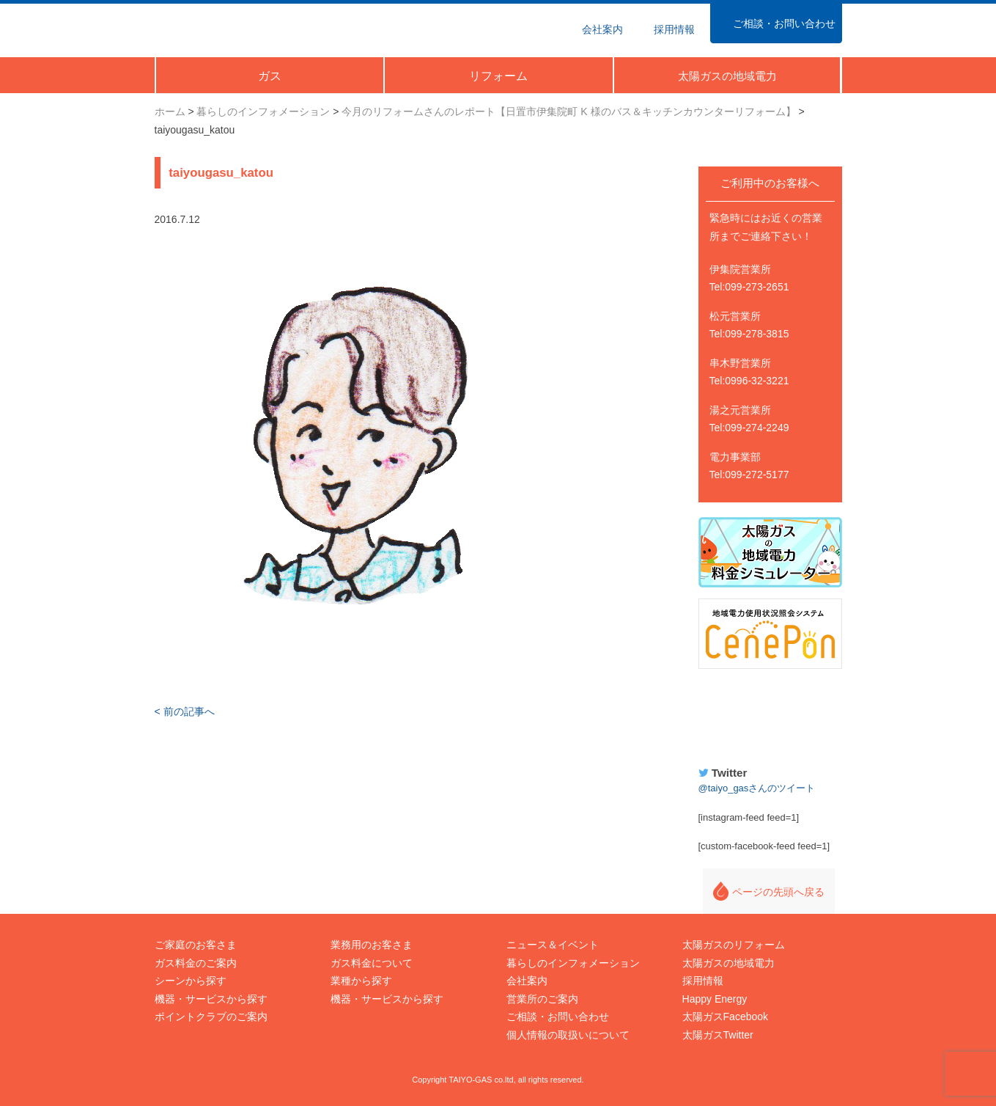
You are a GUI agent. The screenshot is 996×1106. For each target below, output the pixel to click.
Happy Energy (770, 715)
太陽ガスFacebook (725, 1016)
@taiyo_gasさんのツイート (757, 788)
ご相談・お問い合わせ (557, 1016)
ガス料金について (372, 963)
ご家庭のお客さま (196, 945)
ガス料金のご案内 (196, 963)
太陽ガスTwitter (717, 1035)
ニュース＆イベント (552, 945)
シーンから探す (190, 980)
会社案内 (526, 980)
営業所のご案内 (542, 999)
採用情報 (702, 980)
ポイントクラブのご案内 (211, 1016)
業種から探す (361, 980)
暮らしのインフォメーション (573, 963)
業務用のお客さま (372, 945)
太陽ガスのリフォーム (733, 945)
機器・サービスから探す (211, 999)
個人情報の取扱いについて (568, 1035)
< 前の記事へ (185, 711)
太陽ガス (223, 28)
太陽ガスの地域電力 (728, 963)
